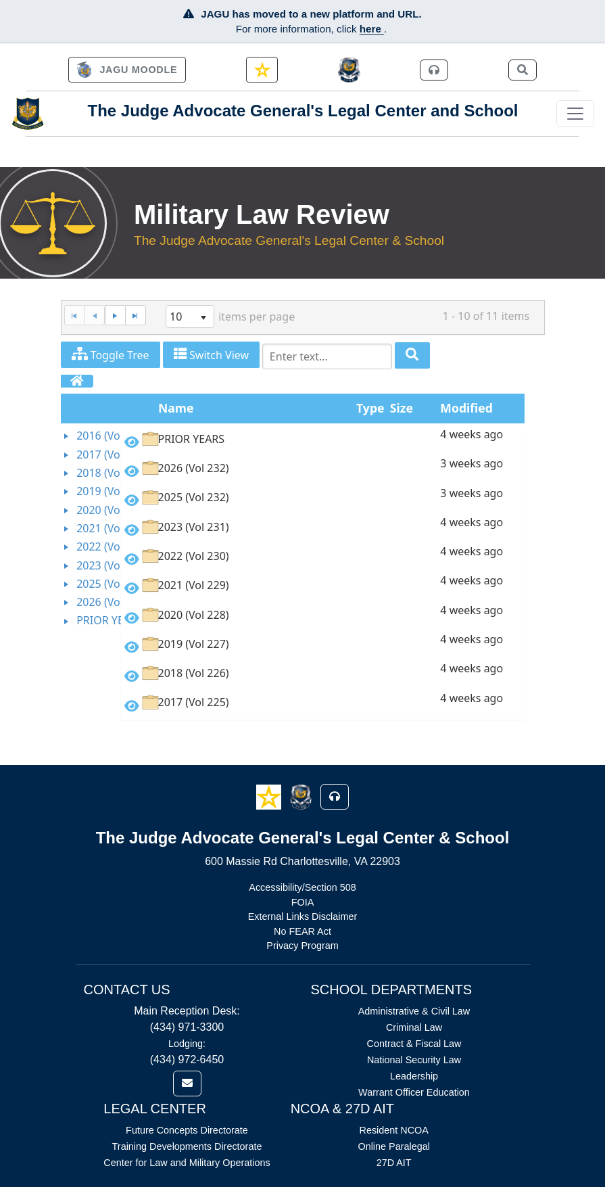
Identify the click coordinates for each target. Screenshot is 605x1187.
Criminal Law (414, 1027)
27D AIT (394, 1162)
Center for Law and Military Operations (186, 1162)
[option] (323, 441)
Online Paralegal (393, 1146)
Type (370, 408)
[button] (270, 795)
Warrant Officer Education (414, 1092)
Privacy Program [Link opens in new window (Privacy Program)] (302, 945)
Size (401, 408)
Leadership (414, 1076)
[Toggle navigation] (575, 113)
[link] (127, 70)
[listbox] (190, 316)
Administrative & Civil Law (414, 1011)
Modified (466, 408)
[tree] (91, 528)
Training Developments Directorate (187, 1146)
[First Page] (74, 315)
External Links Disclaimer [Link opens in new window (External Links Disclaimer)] (303, 916)
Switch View (211, 355)
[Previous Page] (94, 315)
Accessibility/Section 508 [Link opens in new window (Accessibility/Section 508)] (302, 887)
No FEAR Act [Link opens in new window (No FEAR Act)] (302, 931)
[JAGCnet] (349, 70)
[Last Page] (135, 315)
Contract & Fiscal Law (414, 1043)
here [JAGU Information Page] (372, 28)
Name (176, 408)
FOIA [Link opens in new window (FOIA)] (302, 902)
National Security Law (414, 1059)
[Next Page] (115, 315)
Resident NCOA (393, 1130)
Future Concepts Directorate (187, 1130)
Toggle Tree (110, 355)
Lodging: (186, 1043)
